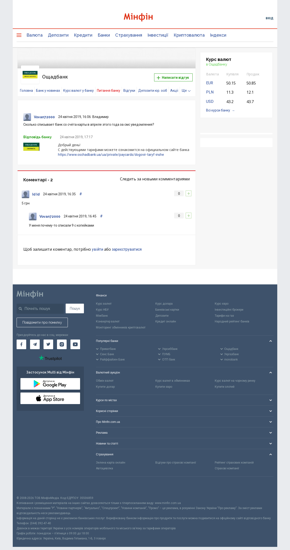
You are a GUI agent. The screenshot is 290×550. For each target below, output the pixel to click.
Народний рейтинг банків (232, 317)
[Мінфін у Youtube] (75, 339)
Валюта (34, 35)
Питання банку (108, 86)
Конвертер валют (108, 317)
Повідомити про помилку (42, 318)
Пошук (75, 304)
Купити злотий (224, 382)
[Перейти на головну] (145, 18)
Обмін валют (104, 376)
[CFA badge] (27, 481)
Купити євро (163, 382)
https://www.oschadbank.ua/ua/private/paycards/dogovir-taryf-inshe (111, 150)
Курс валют (104, 299)
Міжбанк (102, 311)
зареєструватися (127, 244)
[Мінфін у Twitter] (48, 339)
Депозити (58, 35)
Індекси (218, 35)
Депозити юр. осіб (152, 86)
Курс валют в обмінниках (172, 376)
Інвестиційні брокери (229, 305)
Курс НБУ (102, 305)
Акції (174, 86)
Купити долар (105, 382)
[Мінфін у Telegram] (35, 339)
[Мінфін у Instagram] (62, 339)
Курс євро (221, 299)
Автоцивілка (104, 463)
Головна (26, 86)
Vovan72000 (44, 112)
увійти (97, 244)
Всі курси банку (218, 110)
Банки (104, 35)
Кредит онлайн (165, 317)
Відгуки (129, 86)
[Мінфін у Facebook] (21, 339)
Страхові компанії (227, 463)
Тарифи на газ (224, 311)
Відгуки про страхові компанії (175, 457)
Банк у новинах (48, 86)
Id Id (36, 190)
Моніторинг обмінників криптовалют (120, 323)
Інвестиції (157, 35)
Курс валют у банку (78, 86)
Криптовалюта (189, 35)
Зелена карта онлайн (110, 457)
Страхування (128, 35)
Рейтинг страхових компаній (234, 457)
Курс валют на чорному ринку (235, 376)
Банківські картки (167, 305)
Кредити (83, 35)
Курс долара (164, 299)
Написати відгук (173, 75)
